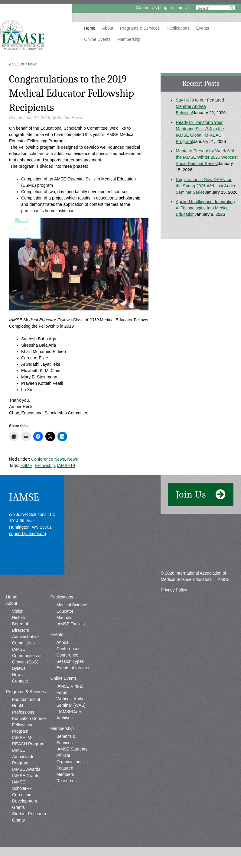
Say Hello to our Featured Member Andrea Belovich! (200, 106)
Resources (66, 780)
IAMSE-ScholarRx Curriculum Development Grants (24, 795)
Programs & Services (140, 28)
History (18, 617)
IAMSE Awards (26, 769)
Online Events (97, 39)
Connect (20, 681)
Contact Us (146, 7)
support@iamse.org (27, 533)
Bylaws (18, 668)
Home (89, 28)
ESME (26, 465)
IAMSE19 (66, 465)
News (32, 64)
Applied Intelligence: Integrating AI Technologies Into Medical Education (205, 208)
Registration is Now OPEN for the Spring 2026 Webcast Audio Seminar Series (205, 186)
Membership (129, 39)
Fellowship (45, 465)
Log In (166, 7)
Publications (178, 28)
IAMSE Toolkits (70, 623)
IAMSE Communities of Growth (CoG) (26, 655)
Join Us (182, 7)
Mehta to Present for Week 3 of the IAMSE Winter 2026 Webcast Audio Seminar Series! (206, 157)
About (107, 28)
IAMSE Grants (25, 775)
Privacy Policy (174, 590)
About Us (16, 64)
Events (202, 28)
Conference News (48, 459)
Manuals (64, 617)
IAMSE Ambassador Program (24, 756)
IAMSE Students (71, 749)
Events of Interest (72, 667)
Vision (18, 611)
